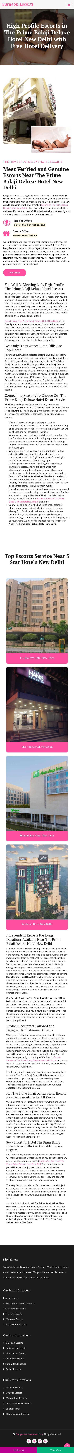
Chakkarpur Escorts (14, 1308)
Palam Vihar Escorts (15, 1324)
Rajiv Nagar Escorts (14, 1347)
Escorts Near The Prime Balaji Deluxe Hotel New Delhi (31, 321)
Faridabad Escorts (14, 1358)
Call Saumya (18, 1450)
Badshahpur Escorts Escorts (19, 1303)
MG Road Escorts (13, 1342)
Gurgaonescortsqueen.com (28, 1434)
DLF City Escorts (12, 1313)
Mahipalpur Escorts (15, 1398)
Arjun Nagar (10, 1298)
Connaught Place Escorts (17, 1403)
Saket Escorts (11, 1408)
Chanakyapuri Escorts (16, 1413)
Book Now (14, 272)
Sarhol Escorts (12, 1369)
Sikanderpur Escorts (15, 1353)
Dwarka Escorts (12, 1392)
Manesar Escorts (13, 1319)
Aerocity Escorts (13, 1387)
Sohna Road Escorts (14, 1363)
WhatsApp (55, 1450)
